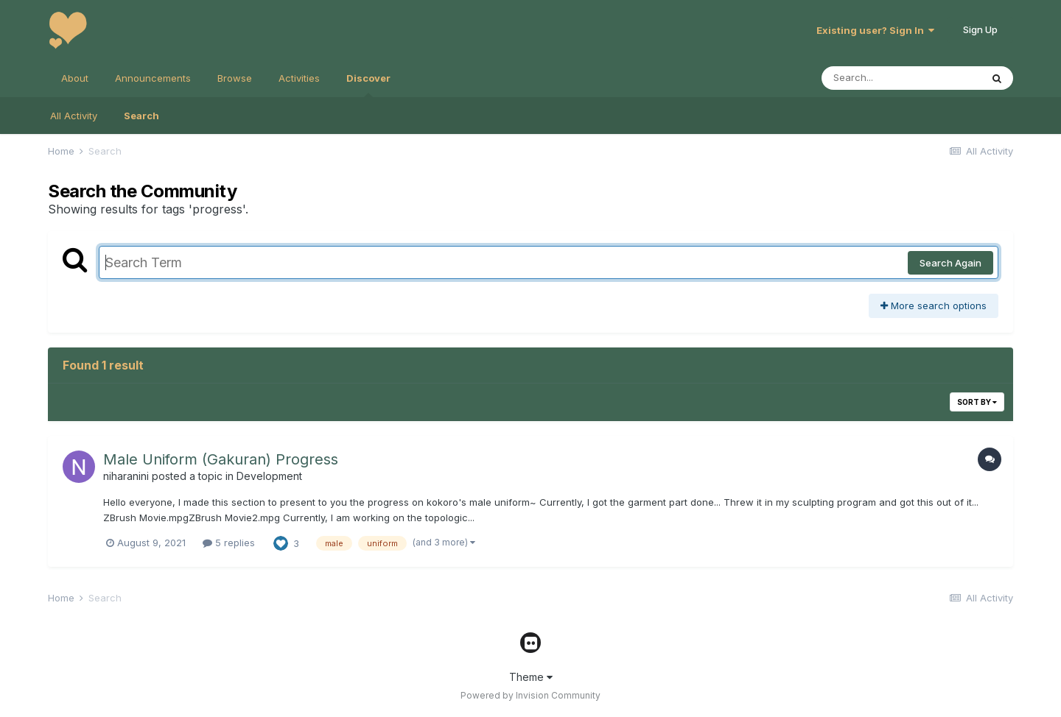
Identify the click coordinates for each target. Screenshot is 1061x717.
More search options (933, 305)
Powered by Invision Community (530, 695)
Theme (531, 677)
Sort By (977, 402)
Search (141, 115)
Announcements (153, 78)
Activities (299, 78)
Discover (368, 84)
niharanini (126, 476)
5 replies (229, 542)
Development (269, 476)
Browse (234, 78)
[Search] (901, 78)
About (74, 78)
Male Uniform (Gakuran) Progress (220, 459)
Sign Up (980, 29)
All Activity (73, 115)
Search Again (950, 263)
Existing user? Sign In (875, 30)
